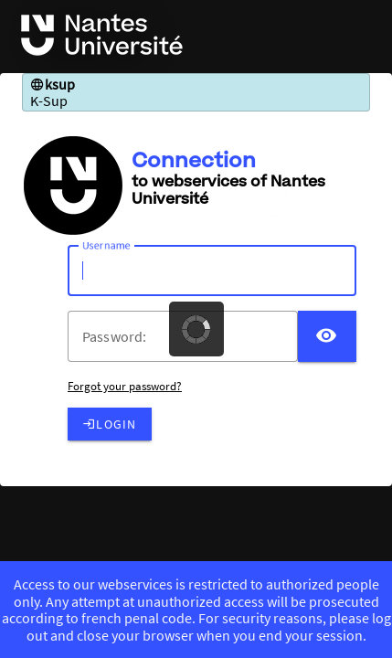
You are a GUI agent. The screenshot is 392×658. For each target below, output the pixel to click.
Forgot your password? (125, 386)
